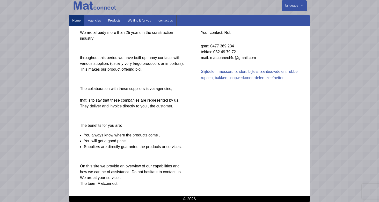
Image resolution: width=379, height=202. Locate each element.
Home (76, 20)
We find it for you (139, 20)
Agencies (94, 20)
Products (114, 20)
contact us (166, 20)
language (292, 5)
